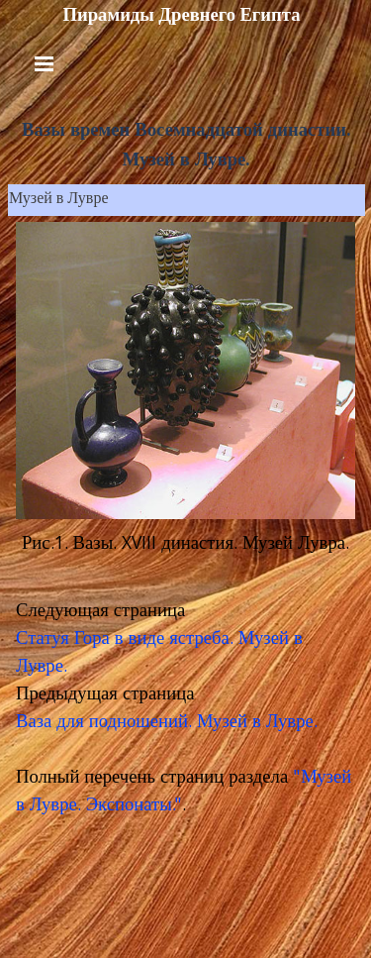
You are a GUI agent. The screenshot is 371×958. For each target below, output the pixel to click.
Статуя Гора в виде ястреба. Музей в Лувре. (159, 654)
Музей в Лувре (58, 200)
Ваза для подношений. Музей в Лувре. (167, 723)
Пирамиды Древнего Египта (181, 15)
